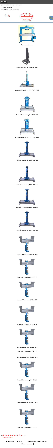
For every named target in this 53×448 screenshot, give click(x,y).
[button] (4, 2)
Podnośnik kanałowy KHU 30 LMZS (27, 160)
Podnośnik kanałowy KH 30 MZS (27, 277)
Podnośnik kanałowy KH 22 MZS (27, 324)
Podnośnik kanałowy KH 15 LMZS (26, 402)
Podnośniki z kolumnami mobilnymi (27, 67)
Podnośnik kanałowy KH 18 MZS (27, 380)
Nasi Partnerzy (10, 441)
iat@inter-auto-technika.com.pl (11, 9)
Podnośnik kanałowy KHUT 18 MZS (27, 115)
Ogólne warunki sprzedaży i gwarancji (37, 441)
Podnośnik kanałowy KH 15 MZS (27, 427)
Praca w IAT (20, 441)
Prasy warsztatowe (27, 45)
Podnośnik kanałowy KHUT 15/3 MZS (27, 90)
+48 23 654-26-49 (7, 7)
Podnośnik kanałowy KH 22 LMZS (26, 300)
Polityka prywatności (26, 444)
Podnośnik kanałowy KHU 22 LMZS (27, 185)
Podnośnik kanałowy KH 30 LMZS (26, 254)
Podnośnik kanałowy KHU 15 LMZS (27, 230)
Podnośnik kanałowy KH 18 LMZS (26, 347)
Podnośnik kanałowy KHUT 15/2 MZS (27, 137)
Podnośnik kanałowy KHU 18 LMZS (27, 207)
